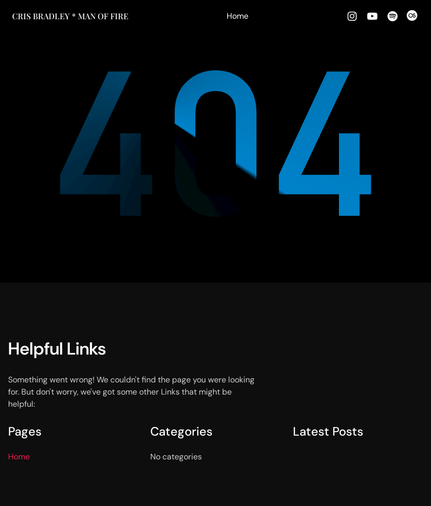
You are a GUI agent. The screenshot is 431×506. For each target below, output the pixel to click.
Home (237, 16)
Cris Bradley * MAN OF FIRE (70, 16)
